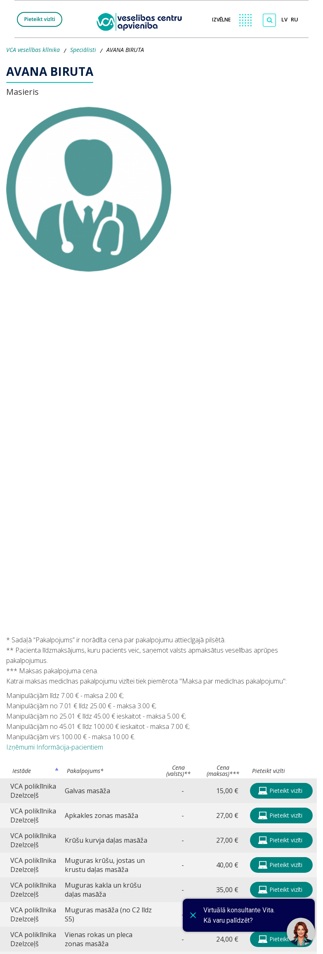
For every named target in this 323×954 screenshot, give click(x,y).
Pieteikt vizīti (39, 19)
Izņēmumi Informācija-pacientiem (54, 747)
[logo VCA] (141, 20)
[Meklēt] (269, 20)
